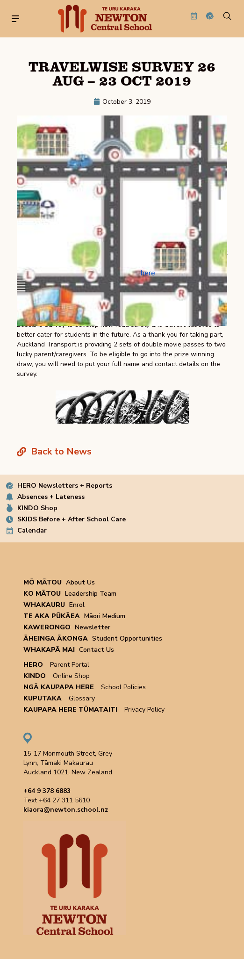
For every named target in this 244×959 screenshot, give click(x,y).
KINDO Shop (37, 508)
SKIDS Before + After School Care (71, 519)
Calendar (32, 530)
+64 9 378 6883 (47, 790)
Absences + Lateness (51, 496)
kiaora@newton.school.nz (65, 809)
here (148, 273)
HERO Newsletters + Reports (64, 485)
